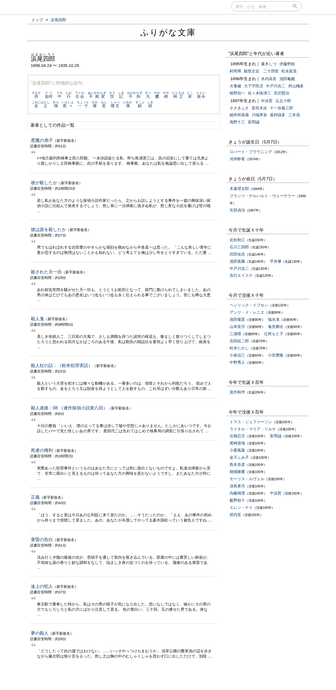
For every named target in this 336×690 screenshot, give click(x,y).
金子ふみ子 (239, 457)
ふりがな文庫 (168, 32)
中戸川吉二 (275, 86)
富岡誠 (253, 122)
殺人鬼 (37, 318)
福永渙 (273, 319)
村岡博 (235, 71)
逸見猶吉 (275, 326)
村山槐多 (296, 86)
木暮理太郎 (239, 188)
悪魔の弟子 (42, 140)
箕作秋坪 (237, 392)
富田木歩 (259, 108)
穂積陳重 (237, 471)
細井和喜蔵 (239, 115)
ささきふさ (239, 108)
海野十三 (237, 122)
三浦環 (235, 334)
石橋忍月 (237, 436)
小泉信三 (237, 355)
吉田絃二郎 (239, 341)
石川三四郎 (239, 247)
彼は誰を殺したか (48, 229)
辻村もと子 (273, 334)
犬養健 (235, 86)
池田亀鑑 (287, 79)
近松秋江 (237, 240)
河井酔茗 (237, 159)
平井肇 (275, 261)
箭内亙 (235, 514)
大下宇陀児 (253, 86)
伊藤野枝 (287, 64)
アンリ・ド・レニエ (247, 312)
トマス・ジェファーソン (251, 422)
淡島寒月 (237, 486)
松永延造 (289, 71)
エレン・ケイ (241, 507)
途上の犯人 (42, 586)
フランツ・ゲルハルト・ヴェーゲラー (262, 196)
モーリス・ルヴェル (247, 479)
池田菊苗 (237, 319)
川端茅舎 (259, 115)
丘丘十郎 (283, 101)
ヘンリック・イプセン (249, 305)
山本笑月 (237, 326)
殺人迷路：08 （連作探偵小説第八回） (69, 408)
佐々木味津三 (259, 93)
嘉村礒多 (277, 115)
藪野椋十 (237, 500)
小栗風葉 (237, 450)
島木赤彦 (237, 464)
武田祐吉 (237, 254)
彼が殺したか (44, 182)
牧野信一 (237, 93)
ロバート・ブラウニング (251, 152)
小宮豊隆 (275, 355)
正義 (35, 497)
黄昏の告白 (42, 539)
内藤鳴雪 (237, 493)
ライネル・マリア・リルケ (253, 429)
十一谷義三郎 (281, 108)
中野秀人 (237, 362)
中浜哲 (267, 101)
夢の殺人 (40, 633)
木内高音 (268, 79)
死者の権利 (42, 450)
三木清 (294, 115)
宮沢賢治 (281, 93)
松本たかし (239, 348)
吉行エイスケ (241, 275)
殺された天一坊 (46, 272)
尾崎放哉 (237, 443)
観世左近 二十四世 (261, 71)
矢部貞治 (237, 210)
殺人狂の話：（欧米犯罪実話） (62, 365)
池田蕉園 (237, 261)
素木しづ (268, 64)
